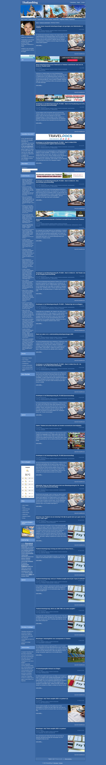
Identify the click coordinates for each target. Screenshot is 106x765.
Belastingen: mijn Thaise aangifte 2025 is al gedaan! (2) (52, 698)
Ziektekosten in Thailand (27, 357)
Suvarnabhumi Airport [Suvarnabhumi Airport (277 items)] (25, 571)
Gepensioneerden (67, 224)
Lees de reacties (78, 53)
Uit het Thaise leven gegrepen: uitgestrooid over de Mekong (27, 206)
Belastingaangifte (50, 582)
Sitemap (61, 763)
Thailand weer (56, 19)
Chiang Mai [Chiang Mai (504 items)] (24, 547)
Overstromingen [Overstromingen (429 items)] (25, 564)
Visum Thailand (25, 359)
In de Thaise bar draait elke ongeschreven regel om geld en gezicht (27, 180)
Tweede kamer (49, 31)
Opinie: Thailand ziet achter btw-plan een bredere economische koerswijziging (58, 425)
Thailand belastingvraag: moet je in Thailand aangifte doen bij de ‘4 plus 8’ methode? (60, 578)
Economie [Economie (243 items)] (31, 548)
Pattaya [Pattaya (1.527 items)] (24, 566)
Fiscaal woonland (59, 224)
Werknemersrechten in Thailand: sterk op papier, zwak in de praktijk (28, 230)
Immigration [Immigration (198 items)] (23, 553)
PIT (54, 338)
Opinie (60, 428)
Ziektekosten (56, 582)
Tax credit (40, 702)
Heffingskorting (54, 109)
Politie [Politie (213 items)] (32, 566)
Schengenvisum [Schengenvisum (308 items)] (24, 569)
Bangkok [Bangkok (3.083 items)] (29, 543)
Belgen (39, 672)
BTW (39, 429)
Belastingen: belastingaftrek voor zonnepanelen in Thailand (53, 638)
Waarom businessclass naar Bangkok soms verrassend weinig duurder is (27, 261)
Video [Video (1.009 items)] (30, 574)
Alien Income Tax (41, 552)
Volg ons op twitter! (28, 56)
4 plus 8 (40, 582)
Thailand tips (72, 19)
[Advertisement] (27, 97)
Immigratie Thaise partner (27, 365)
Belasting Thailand (54, 30)
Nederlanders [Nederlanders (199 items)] (23, 559)
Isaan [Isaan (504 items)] (26, 555)
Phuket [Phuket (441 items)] (29, 566)
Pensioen (38, 225)
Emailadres (25, 167)
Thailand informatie (32, 19)
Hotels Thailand (24, 19)
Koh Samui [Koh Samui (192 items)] (32, 556)
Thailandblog (30, 2)
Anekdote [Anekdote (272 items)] (23, 543)
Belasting (48, 552)
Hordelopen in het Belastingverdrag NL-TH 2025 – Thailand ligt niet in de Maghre (59, 304)
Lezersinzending (71, 108)
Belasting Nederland (45, 30)
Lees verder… (39, 45)
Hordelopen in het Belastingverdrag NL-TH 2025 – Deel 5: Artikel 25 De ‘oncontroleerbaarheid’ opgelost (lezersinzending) (56, 143)
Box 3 (49, 109)
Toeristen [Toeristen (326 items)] (31, 572)
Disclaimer (56, 763)
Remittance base (45, 672)
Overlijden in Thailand (26, 361)
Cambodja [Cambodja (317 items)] (31, 545)
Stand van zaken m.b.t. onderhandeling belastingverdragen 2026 (54, 334)
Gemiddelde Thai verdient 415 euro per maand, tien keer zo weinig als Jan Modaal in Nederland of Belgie (28, 321)
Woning (23, 518)
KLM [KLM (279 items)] (29, 556)
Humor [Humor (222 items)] (31, 551)
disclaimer (23, 643)
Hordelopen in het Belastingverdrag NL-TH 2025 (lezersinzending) (55, 395)
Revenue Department (51, 522)
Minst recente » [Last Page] (68, 759)
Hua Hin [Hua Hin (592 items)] (27, 551)
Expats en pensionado (45, 22)
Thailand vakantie (48, 19)
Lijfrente (80, 224)
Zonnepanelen (48, 642)
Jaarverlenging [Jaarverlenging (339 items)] (24, 556)
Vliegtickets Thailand (64, 19)
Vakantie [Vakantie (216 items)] (26, 574)
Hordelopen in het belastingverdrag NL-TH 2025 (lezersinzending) (55, 455)
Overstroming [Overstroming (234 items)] (24, 563)
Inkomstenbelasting (42, 522)
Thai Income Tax (46, 702)
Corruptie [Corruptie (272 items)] (23, 548)
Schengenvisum (25, 363)
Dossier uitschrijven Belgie (27, 367)
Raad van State (59, 338)
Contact (83, 2)
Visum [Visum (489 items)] (27, 576)
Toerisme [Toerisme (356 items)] (27, 572)
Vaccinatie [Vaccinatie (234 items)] (23, 574)
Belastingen (40, 732)
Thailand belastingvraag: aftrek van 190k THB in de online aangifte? (55, 608)
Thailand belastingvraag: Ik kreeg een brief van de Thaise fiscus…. (55, 548)
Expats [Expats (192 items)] (22, 550)
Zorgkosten (61, 308)
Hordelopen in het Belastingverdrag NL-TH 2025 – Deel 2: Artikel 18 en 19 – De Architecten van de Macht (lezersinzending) (58, 365)
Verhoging (43, 429)
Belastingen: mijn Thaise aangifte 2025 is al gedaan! (51, 728)
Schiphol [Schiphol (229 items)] (29, 569)
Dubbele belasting (52, 224)
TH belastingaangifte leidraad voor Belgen (48, 668)
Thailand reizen (40, 19)
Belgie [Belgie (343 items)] (26, 545)
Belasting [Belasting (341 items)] (23, 545)
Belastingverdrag (41, 31)
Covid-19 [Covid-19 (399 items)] (27, 548)
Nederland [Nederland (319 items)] (28, 558)
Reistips (23, 507)
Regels (78, 2)
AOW (39, 109)
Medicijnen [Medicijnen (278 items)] (23, 558)
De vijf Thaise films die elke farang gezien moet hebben (27, 215)
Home (37, 22)
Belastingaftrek (41, 642)
